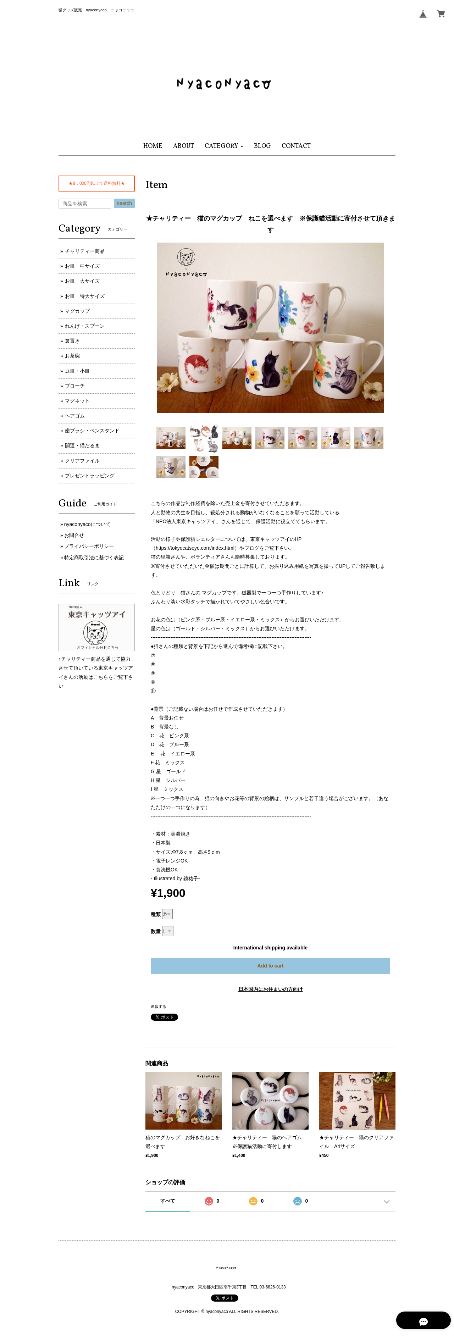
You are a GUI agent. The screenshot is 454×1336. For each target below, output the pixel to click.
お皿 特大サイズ (85, 296)
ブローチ (75, 386)
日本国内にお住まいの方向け (270, 989)
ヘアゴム (75, 415)
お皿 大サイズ (82, 281)
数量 (156, 931)
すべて (167, 1201)
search (124, 203)
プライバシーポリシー (89, 546)
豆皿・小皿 (77, 371)
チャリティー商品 (85, 251)
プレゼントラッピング (90, 475)
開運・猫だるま (82, 445)
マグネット (77, 401)
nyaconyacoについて (87, 524)
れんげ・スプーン (85, 326)
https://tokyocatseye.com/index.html (195, 548)
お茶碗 (72, 356)
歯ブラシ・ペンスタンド (92, 430)
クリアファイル (82, 461)
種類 (156, 914)
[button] (224, 146)
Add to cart (271, 966)
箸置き (72, 341)
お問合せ (74, 535)
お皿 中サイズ (82, 266)
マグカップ (77, 311)
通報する (158, 1006)
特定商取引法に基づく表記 (94, 557)
